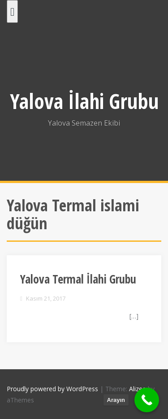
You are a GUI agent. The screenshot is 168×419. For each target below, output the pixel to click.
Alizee (137, 388)
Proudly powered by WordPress (52, 388)
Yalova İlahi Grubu (84, 101)
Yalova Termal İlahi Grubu (78, 279)
